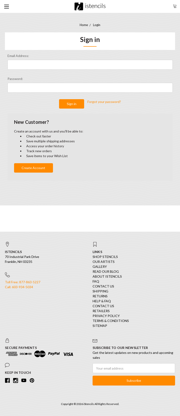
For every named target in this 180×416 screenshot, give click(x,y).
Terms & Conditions (111, 321)
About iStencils (107, 276)
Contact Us (103, 286)
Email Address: (18, 56)
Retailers (101, 311)
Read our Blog (106, 271)
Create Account (33, 168)
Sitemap (100, 326)
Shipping (100, 291)
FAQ (96, 281)
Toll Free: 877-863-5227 (22, 282)
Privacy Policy (106, 316)
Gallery (100, 267)
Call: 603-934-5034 (19, 287)
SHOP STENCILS (105, 257)
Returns (100, 296)
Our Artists (104, 262)
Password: (15, 79)
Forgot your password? (104, 102)
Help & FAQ (102, 301)
